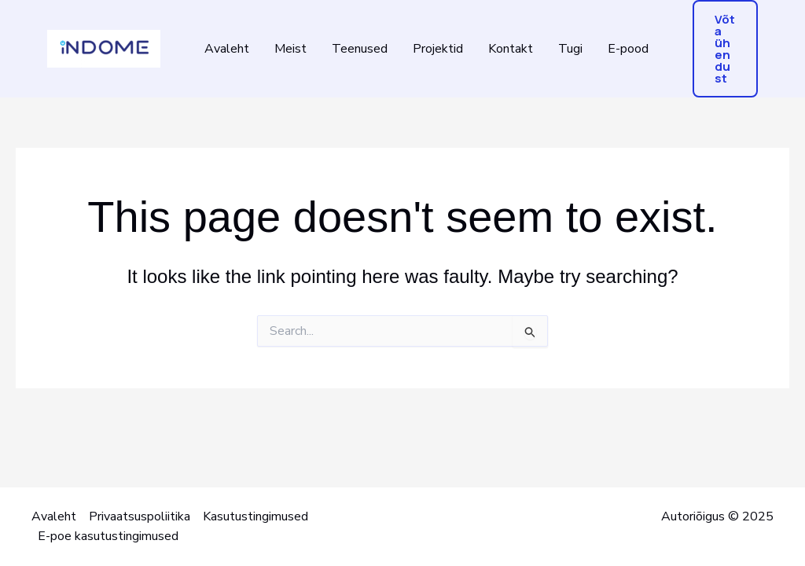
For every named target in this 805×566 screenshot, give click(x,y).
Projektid (438, 48)
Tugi (570, 48)
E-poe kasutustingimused (108, 536)
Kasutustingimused (255, 516)
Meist (290, 48)
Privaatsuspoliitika (139, 516)
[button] (725, 48)
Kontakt (510, 48)
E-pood (628, 48)
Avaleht (226, 48)
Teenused (360, 48)
